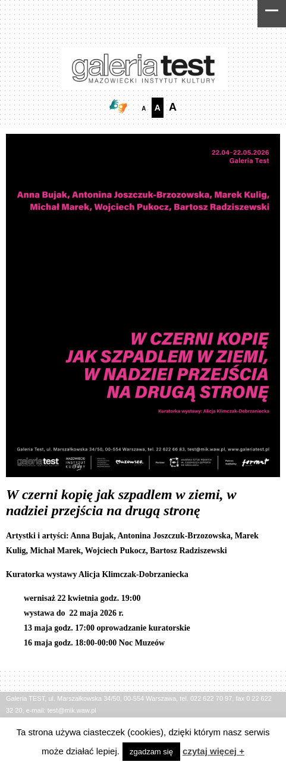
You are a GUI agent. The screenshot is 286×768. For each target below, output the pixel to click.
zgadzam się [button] (151, 751)
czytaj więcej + (213, 751)
